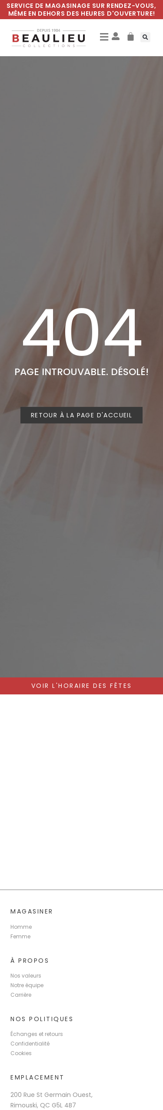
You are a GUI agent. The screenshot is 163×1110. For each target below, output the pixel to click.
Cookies (21, 1053)
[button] (104, 37)
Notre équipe (26, 985)
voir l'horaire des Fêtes (81, 685)
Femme (20, 936)
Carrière (20, 994)
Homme (21, 927)
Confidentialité (30, 1043)
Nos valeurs (25, 975)
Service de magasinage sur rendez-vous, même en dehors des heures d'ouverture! (81, 9)
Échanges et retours (36, 1034)
